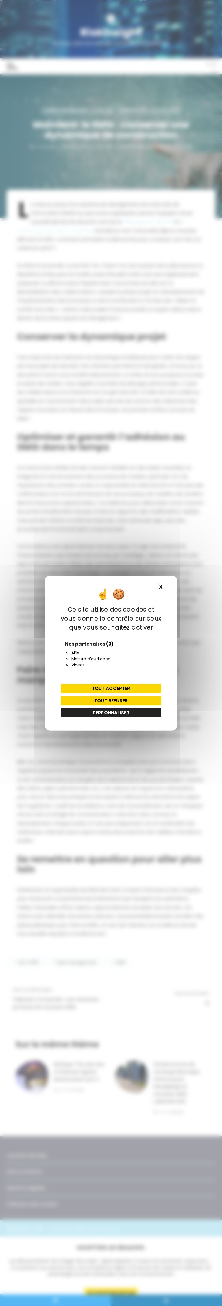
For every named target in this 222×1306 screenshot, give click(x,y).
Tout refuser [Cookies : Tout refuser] (111, 700)
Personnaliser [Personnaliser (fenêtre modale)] (111, 712)
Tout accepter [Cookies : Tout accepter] (111, 688)
